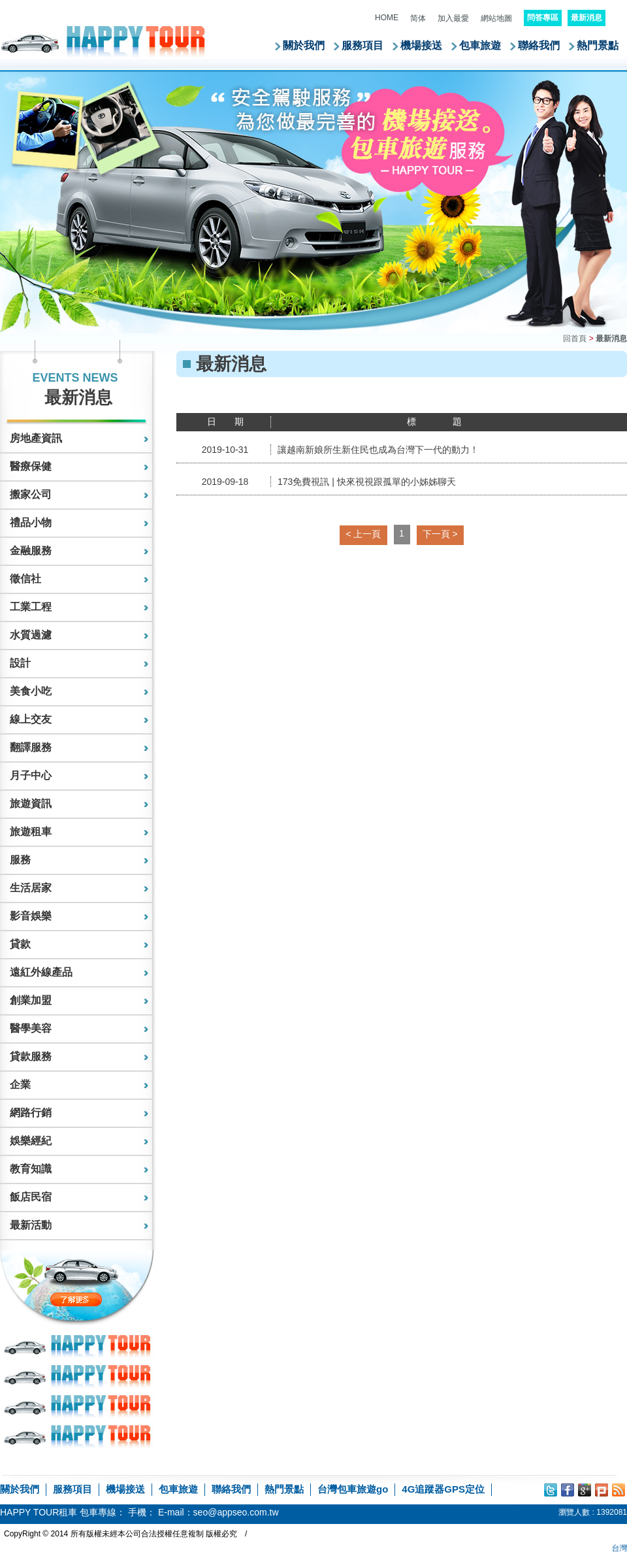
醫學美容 (31, 1028)
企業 (20, 1084)
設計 (20, 663)
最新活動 (31, 1225)
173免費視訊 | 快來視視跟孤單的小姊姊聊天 (367, 481)
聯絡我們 (539, 45)
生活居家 (31, 887)
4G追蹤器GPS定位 (443, 1489)
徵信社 (25, 578)
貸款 (20, 944)
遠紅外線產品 (41, 972)
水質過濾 (31, 634)
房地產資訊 (36, 438)
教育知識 (31, 1168)
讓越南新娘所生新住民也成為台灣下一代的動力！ (378, 449)
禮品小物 (31, 522)
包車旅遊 (480, 45)
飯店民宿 (31, 1196)
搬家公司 (31, 494)
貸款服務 (31, 1056)
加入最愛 (453, 18)
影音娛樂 (31, 915)
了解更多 (103, 1299)
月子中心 (31, 775)
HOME (386, 17)
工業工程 (31, 606)
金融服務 (31, 550)
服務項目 (362, 45)
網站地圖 (496, 18)
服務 (20, 859)
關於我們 (304, 45)
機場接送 (421, 45)
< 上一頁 (363, 534)
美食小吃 (31, 691)
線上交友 (31, 719)
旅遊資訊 (31, 803)
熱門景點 (598, 45)
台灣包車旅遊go (352, 1489)
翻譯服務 (31, 747)
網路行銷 (31, 1112)
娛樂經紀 (31, 1140)
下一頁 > (440, 534)
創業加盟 (31, 1000)
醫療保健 (31, 466)
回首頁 (575, 338)
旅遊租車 (31, 831)
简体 (418, 18)
